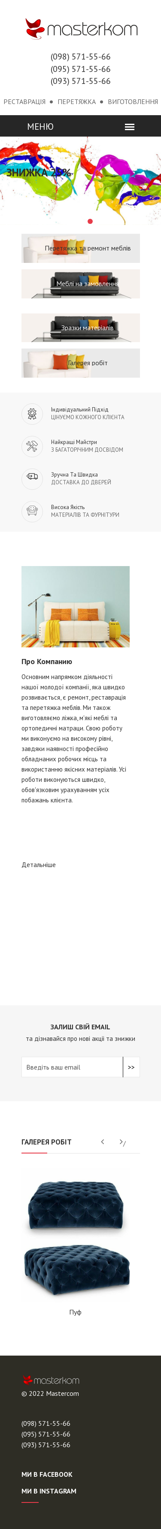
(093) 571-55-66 (81, 80)
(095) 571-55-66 (81, 69)
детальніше (38, 865)
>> (131, 1067)
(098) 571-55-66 (81, 56)
